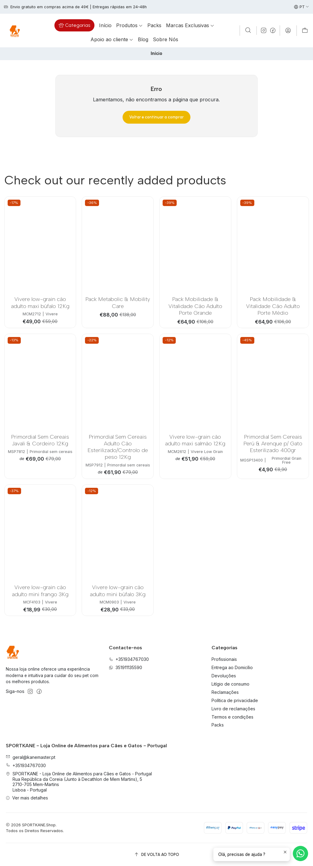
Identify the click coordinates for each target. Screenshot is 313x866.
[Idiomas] (301, 7)
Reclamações (225, 692)
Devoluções (224, 675)
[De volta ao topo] (156, 854)
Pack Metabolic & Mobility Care (117, 302)
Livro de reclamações (233, 708)
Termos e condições (232, 716)
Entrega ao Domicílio (232, 667)
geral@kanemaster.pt (30, 757)
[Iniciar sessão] (288, 30)
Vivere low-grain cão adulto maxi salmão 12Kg (195, 440)
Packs (218, 724)
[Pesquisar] (248, 30)
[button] (74, 25)
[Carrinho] (304, 30)
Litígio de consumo (230, 684)
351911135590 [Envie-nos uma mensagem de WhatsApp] (125, 667)
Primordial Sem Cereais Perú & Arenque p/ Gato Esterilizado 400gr (272, 443)
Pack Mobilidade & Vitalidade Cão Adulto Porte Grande (195, 306)
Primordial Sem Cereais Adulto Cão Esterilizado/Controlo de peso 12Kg (117, 446)
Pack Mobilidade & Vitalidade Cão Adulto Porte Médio (273, 306)
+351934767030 (26, 765)
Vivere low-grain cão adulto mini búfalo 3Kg (117, 590)
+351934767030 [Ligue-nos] (129, 659)
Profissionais (224, 659)
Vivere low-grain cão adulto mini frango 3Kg (40, 590)
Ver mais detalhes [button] (27, 797)
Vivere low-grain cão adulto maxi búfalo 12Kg (40, 302)
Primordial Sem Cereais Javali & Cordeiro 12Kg (40, 440)
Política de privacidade (235, 700)
